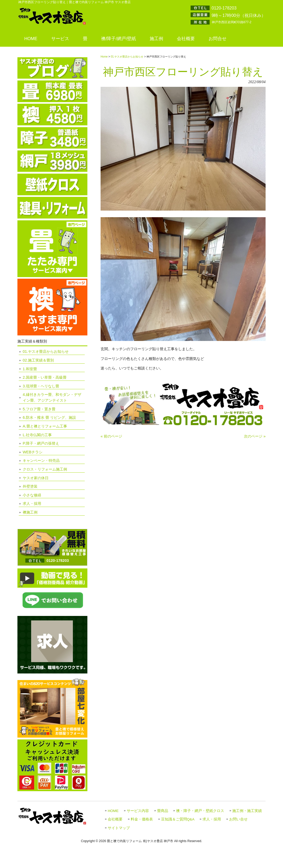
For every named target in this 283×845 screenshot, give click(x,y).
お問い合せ (238, 819)
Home (104, 56)
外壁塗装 (30, 486)
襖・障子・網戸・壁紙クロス (200, 811)
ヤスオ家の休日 (36, 478)
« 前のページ (111, 436)
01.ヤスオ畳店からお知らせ (127, 56)
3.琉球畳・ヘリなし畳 (41, 386)
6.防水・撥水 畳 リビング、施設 (49, 417)
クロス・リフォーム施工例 (45, 469)
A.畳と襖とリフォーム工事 (45, 426)
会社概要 (115, 819)
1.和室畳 (30, 369)
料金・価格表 (142, 819)
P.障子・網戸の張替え (41, 443)
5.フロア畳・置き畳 (39, 409)
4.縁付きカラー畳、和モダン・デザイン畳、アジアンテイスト (52, 397)
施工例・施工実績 (247, 811)
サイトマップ (119, 828)
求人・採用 (32, 503)
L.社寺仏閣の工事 (37, 435)
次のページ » (255, 436)
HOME (113, 811)
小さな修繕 (32, 495)
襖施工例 (30, 512)
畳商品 (162, 811)
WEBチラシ (33, 452)
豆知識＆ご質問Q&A (178, 819)
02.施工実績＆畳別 (38, 360)
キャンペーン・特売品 (41, 460)
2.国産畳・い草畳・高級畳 (45, 377)
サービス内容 (138, 811)
